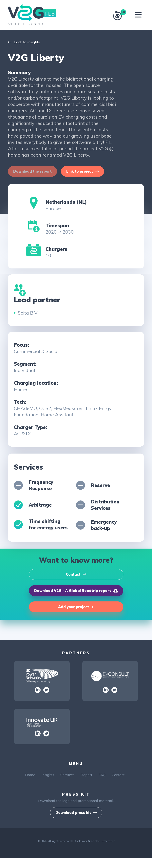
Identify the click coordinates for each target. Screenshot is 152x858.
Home (30, 774)
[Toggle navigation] (138, 14)
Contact (118, 774)
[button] (82, 171)
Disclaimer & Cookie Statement (94, 841)
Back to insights (24, 42)
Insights (48, 774)
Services (67, 774)
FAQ (102, 774)
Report (86, 774)
